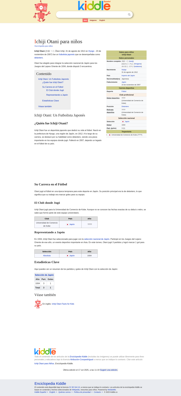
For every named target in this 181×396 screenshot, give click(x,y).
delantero (38, 58)
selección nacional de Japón (96, 239)
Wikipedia (76, 390)
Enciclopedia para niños (44, 46)
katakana (137, 66)
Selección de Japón (44, 275)
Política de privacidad (82, 392)
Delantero (125, 106)
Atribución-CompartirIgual (81, 359)
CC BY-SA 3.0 (74, 387)
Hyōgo (124, 70)
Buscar (129, 14)
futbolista (63, 54)
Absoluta (47, 255)
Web (85, 20)
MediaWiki (112, 390)
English (102, 20)
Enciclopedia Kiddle (78, 357)
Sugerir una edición (108, 370)
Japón (124, 82)
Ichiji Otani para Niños (44, 363)
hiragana (137, 64)
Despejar (124, 14)
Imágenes (93, 20)
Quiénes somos (64, 392)
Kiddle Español (40, 392)
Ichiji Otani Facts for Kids (63, 304)
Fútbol (124, 91)
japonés (71, 54)
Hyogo (91, 51)
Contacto (97, 392)
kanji (131, 61)
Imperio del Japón (128, 75)
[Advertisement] (90, 30)
